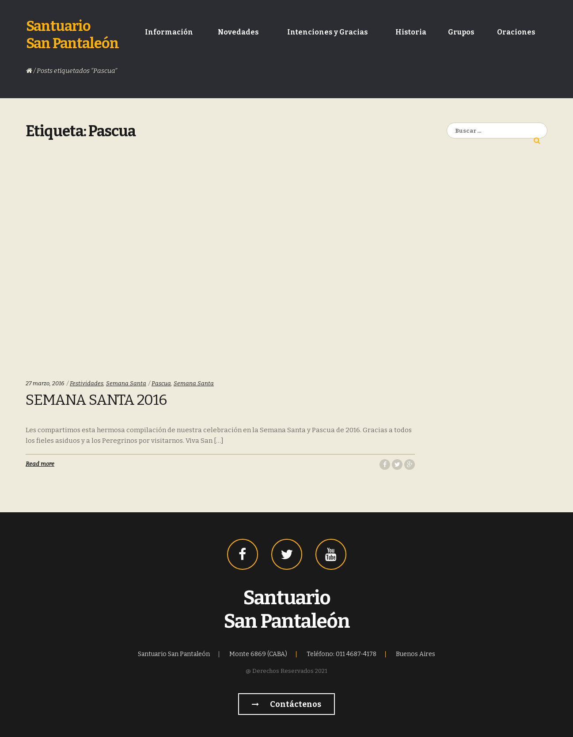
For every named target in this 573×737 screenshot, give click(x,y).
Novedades (238, 32)
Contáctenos (286, 704)
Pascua (161, 383)
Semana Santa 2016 (96, 400)
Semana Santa (126, 383)
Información (169, 32)
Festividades (86, 383)
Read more (40, 464)
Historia (410, 32)
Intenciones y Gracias (327, 32)
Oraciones (516, 32)
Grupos (461, 32)
